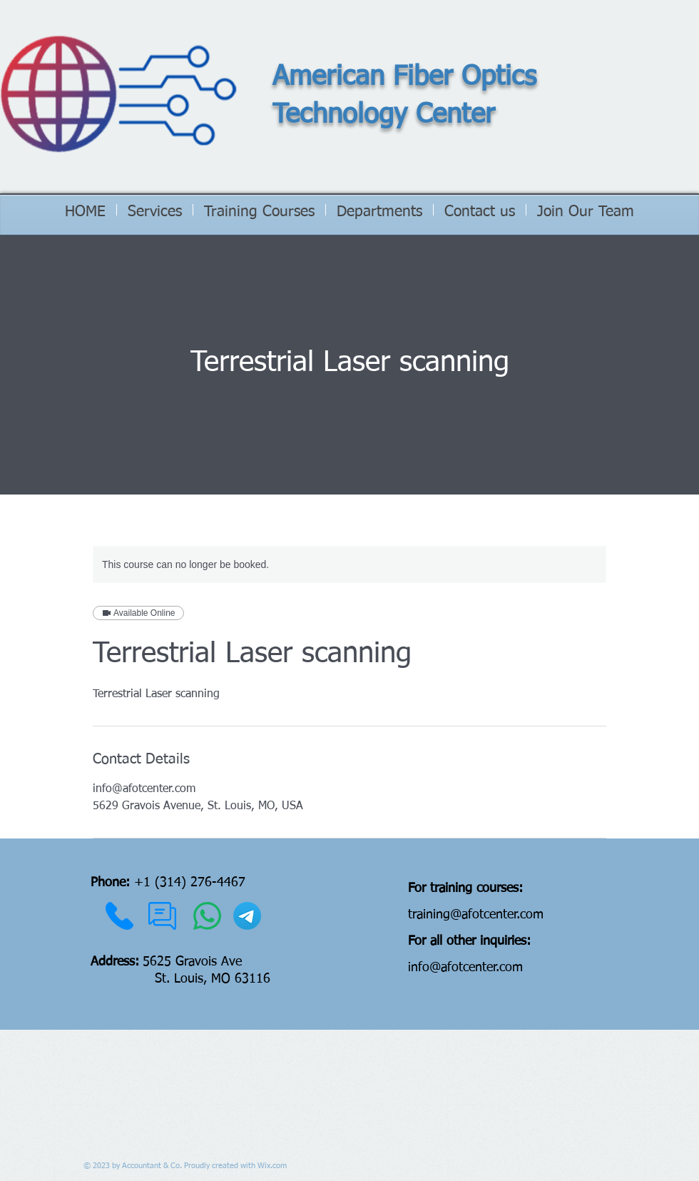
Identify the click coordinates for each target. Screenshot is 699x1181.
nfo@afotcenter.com (467, 967)
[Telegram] (247, 916)
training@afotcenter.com (476, 914)
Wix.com (272, 1166)
